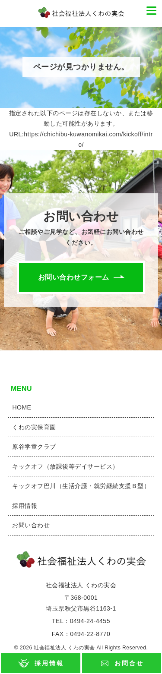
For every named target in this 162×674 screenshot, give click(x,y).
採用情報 (49, 663)
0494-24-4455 (90, 620)
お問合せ (128, 663)
